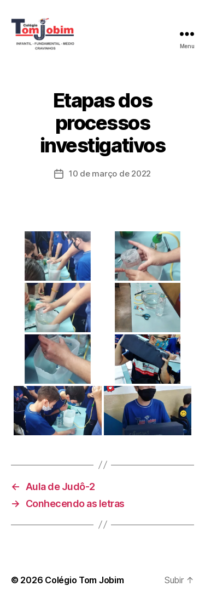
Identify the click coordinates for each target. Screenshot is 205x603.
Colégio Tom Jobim (84, 579)
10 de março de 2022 (110, 173)
